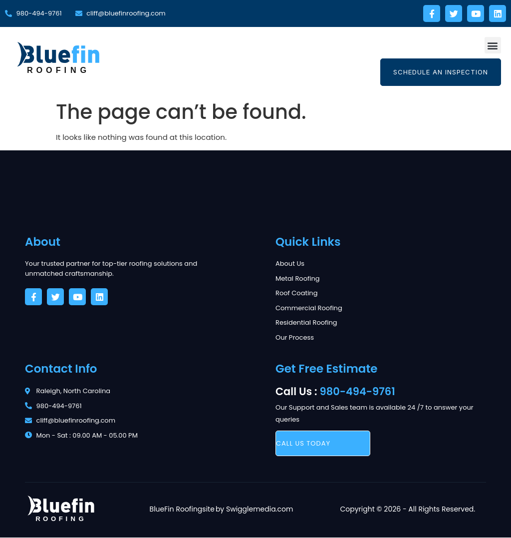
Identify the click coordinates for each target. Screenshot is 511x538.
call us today (303, 443)
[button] (493, 45)
